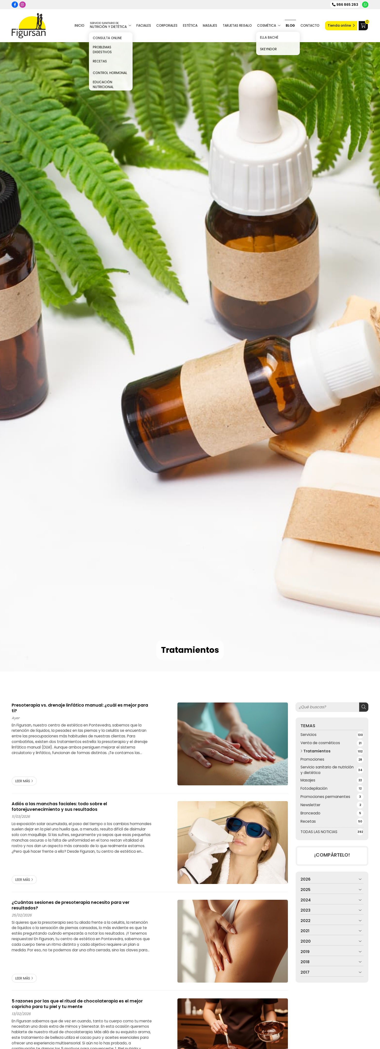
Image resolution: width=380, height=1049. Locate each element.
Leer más (22, 781)
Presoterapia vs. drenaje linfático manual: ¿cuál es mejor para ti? (80, 707)
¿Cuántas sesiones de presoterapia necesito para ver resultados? (70, 905)
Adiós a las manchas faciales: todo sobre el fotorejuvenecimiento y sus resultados (59, 806)
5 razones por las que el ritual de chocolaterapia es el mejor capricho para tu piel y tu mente (77, 1003)
